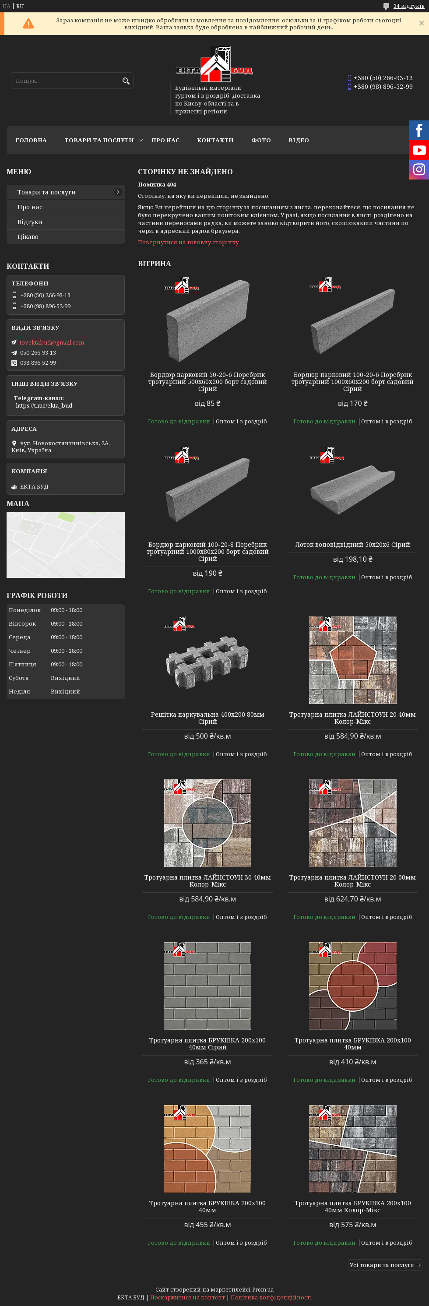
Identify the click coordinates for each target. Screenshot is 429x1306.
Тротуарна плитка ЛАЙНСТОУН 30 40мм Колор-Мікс (207, 881)
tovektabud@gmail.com (52, 342)
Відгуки (30, 222)
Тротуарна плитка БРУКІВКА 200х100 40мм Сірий (207, 1044)
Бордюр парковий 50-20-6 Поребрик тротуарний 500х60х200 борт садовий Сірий (207, 381)
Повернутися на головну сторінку (188, 242)
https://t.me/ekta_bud (44, 405)
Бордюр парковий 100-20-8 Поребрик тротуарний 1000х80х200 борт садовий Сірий (208, 551)
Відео (298, 140)
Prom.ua (263, 1289)
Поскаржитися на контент (187, 1297)
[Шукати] (126, 81)
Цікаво (28, 237)
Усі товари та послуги (382, 1265)
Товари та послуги (99, 140)
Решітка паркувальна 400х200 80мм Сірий (207, 718)
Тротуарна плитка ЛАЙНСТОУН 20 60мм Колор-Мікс (352, 881)
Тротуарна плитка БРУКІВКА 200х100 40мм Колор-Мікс (353, 1207)
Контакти (215, 140)
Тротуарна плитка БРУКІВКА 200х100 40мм (353, 1044)
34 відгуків (409, 6)
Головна (31, 140)
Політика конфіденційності (271, 1297)
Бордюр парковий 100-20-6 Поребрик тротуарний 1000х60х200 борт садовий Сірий (353, 381)
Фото (261, 140)
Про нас (165, 140)
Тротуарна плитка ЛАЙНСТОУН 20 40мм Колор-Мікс (352, 718)
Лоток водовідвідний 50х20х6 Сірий (352, 544)
